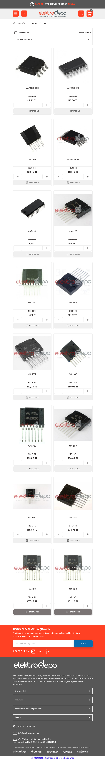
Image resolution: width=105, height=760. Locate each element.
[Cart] (90, 13)
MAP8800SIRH (32, 88)
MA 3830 (32, 303)
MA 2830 (73, 374)
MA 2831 (32, 374)
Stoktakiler (24, 33)
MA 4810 (73, 589)
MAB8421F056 (73, 159)
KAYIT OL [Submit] (83, 643)
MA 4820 (73, 231)
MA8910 (32, 159)
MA (45, 23)
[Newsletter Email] (53, 643)
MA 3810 (73, 303)
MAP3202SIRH (73, 88)
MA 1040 (73, 517)
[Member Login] (81, 13)
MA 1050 (32, 517)
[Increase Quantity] (46, 105)
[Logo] (52, 13)
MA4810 (32, 589)
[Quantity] (32, 105)
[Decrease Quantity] (17, 105)
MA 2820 (32, 446)
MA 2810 (73, 446)
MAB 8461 (32, 231)
